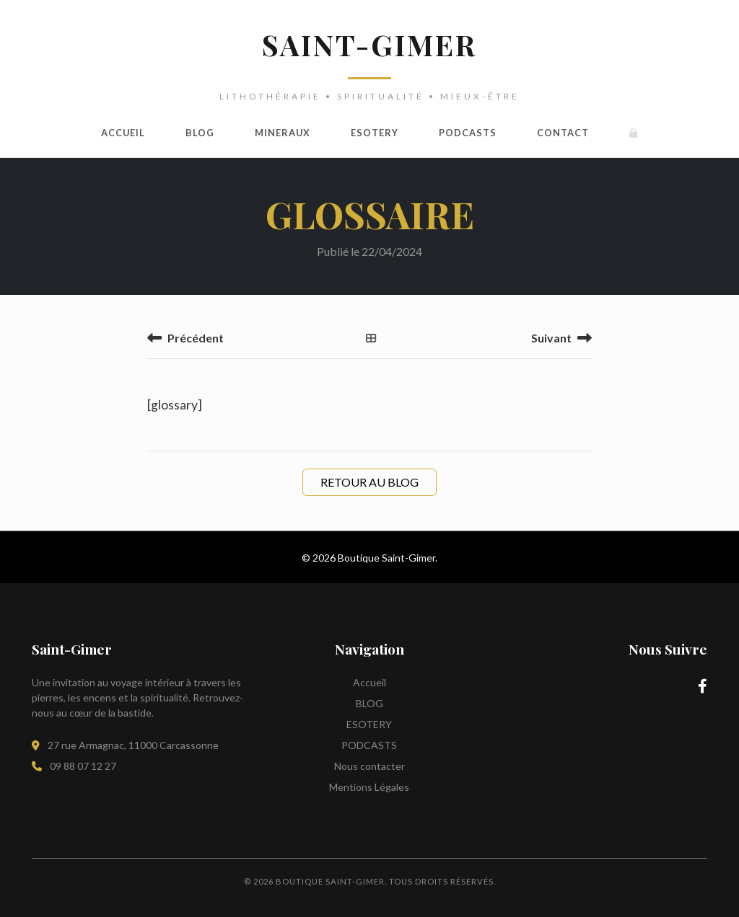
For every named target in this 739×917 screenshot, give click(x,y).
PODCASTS (468, 132)
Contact (563, 132)
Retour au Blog (369, 482)
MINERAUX (282, 132)
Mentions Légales (369, 787)
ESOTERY (374, 132)
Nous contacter (369, 766)
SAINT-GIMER (369, 44)
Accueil (123, 132)
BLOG (199, 132)
